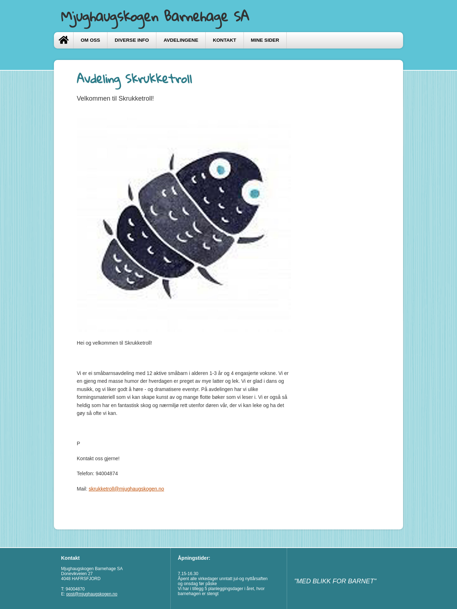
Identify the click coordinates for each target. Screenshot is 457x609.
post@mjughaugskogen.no (91, 594)
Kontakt (224, 40)
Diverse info (132, 40)
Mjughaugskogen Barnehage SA (155, 16)
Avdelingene (181, 40)
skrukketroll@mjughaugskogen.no (126, 489)
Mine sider (265, 40)
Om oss (90, 40)
